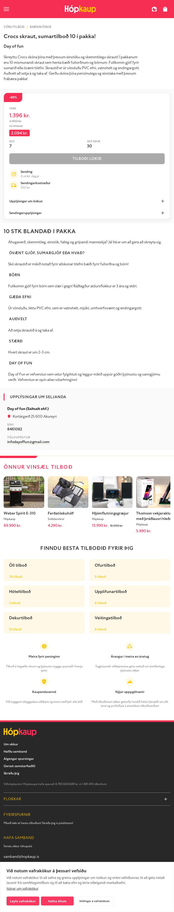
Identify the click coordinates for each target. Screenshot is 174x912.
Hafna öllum (57, 901)
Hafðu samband (15, 751)
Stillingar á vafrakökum (95, 901)
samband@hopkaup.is (21, 856)
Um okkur (11, 744)
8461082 (14, 429)
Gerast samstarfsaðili (19, 766)
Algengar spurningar (19, 759)
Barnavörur (40, 27)
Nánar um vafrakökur (23, 888)
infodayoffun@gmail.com (28, 441)
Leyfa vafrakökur (23, 901)
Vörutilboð (14, 27)
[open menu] (6, 9)
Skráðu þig (11, 773)
